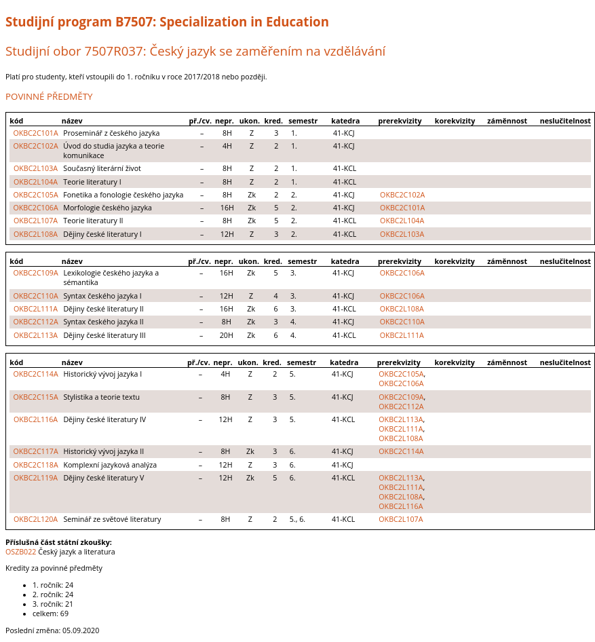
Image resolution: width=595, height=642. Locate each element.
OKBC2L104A (36, 182)
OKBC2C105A (35, 195)
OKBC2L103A (36, 168)
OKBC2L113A (36, 335)
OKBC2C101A (35, 133)
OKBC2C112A (35, 321)
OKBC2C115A (35, 397)
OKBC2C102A (35, 146)
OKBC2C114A (35, 374)
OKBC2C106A (35, 207)
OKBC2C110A (35, 296)
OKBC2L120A (36, 519)
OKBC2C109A (35, 273)
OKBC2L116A (36, 419)
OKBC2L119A (36, 478)
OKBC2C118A (35, 465)
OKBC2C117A (35, 451)
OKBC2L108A (36, 234)
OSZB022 (20, 551)
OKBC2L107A (36, 220)
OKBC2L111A (36, 309)
